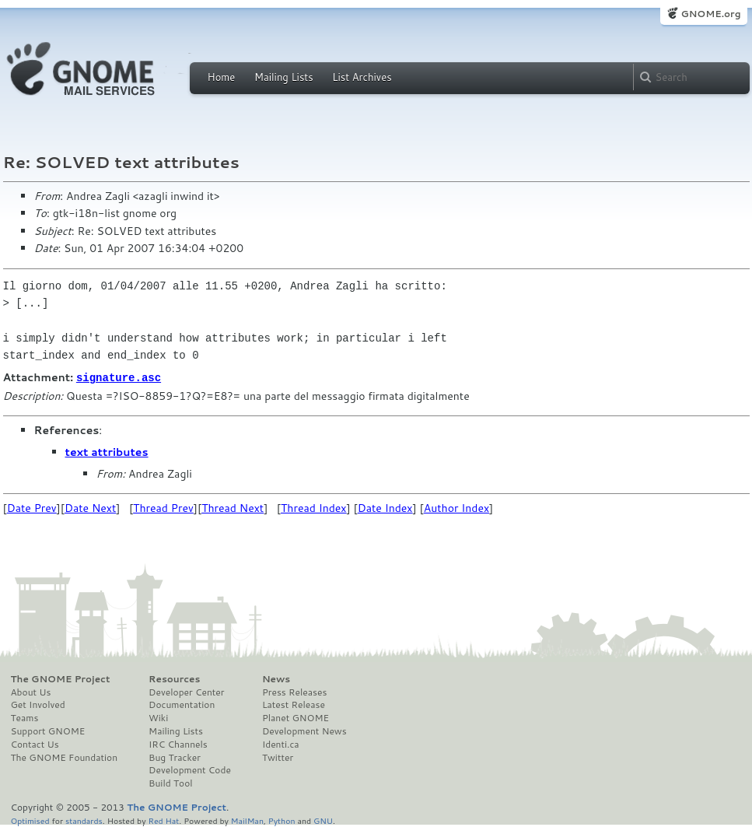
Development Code (190, 769)
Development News (304, 730)
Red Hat (163, 819)
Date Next (90, 507)
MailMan (247, 819)
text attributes (107, 451)
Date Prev (32, 507)
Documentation (182, 704)
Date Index (385, 507)
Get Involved (38, 704)
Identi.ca (280, 744)
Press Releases (294, 691)
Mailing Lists (283, 77)
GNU (323, 819)
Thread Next (232, 507)
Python (282, 819)
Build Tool (170, 782)
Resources (174, 678)
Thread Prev (163, 507)
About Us (31, 691)
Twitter (277, 757)
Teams (25, 717)
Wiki (158, 717)
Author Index (456, 507)
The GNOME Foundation (64, 757)
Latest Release (293, 704)
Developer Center (186, 691)
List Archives (361, 77)
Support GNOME (48, 730)
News (276, 678)
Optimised (30, 819)
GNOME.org (710, 13)
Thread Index (314, 507)
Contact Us (35, 744)
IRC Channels (178, 744)
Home (222, 77)
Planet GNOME (295, 717)
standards (84, 819)
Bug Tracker (175, 757)
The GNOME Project (60, 678)
